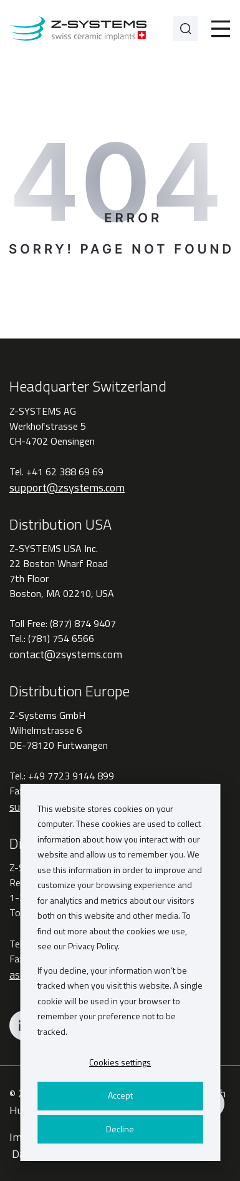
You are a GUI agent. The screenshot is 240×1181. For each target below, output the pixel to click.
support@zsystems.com (67, 487)
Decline (120, 1128)
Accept (120, 1095)
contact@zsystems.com (65, 654)
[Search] (185, 28)
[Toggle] (221, 29)
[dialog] (120, 972)
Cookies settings (120, 1062)
